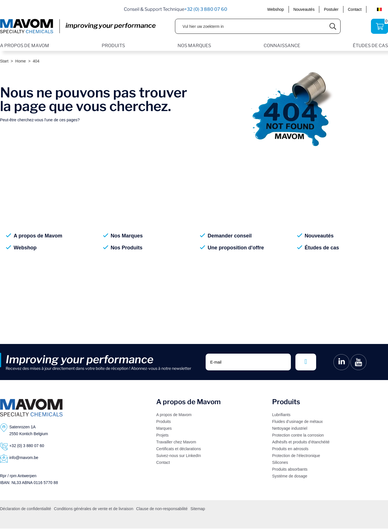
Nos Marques (127, 236)
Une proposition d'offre (236, 248)
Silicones (280, 462)
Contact (355, 9)
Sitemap (198, 508)
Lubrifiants (281, 414)
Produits (163, 421)
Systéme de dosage (289, 476)
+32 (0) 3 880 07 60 (205, 9)
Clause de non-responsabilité (161, 508)
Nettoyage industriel (289, 428)
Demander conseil (230, 236)
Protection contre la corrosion (298, 435)
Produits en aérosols (290, 449)
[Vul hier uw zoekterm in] (250, 26)
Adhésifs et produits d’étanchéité (300, 442)
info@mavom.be (23, 457)
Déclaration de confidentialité (25, 508)
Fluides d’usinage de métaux (297, 421)
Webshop (275, 9)
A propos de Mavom (38, 236)
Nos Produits (127, 248)
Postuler (331, 9)
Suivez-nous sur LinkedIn (178, 455)
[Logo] (31, 407)
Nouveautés (304, 9)
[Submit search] (333, 26)
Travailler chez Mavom (176, 442)
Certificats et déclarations (178, 449)
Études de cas (322, 248)
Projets (162, 435)
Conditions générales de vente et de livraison (93, 508)
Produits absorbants (290, 469)
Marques (164, 428)
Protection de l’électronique (296, 455)
